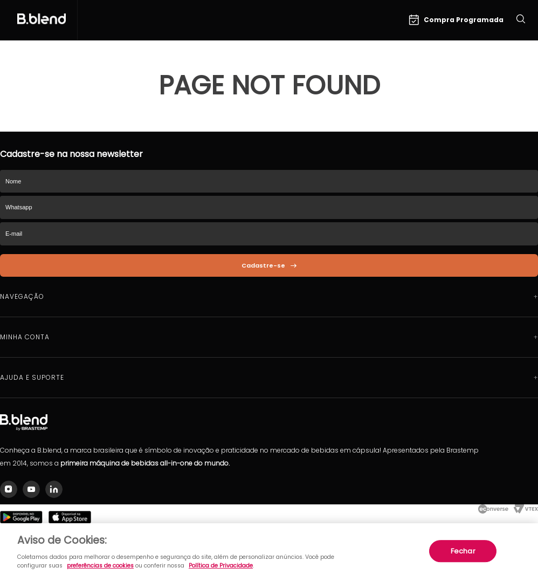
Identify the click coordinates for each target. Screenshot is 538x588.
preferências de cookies (100, 566)
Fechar (463, 551)
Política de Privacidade (221, 566)
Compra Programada (456, 20)
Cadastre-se (263, 265)
